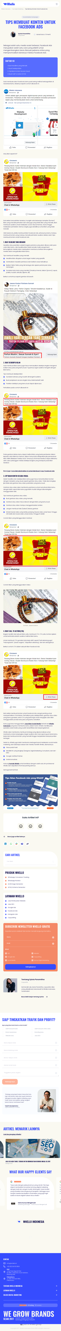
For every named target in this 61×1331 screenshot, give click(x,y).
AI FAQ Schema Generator (16, 887)
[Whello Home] (9, 4)
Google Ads (12, 907)
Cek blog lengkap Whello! (12, 1134)
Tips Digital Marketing (17, 9)
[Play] (30, 606)
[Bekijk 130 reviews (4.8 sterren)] (30, 1305)
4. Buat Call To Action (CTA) (17, 74)
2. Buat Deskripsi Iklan (14, 68)
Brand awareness (11, 1032)
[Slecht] (21, 826)
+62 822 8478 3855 (11, 1266)
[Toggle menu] (56, 4)
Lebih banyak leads (12, 1029)
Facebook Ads (12, 911)
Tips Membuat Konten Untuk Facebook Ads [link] (36, 9)
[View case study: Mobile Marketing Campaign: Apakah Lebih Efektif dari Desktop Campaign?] (30, 1151)
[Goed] (40, 826)
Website (36, 953)
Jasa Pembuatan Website (16, 901)
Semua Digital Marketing (41, 960)
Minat (7, 949)
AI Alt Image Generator (15, 884)
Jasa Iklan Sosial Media (33, 724)
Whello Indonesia (5, 9)
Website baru (10, 1035)
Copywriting (12, 918)
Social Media (11, 960)
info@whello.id (10, 1263)
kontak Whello (14, 764)
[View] (20, 34)
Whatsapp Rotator (14, 881)
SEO (9, 953)
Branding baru (39, 1032)
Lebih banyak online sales (43, 1029)
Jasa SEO (11, 904)
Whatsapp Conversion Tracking (18, 877)
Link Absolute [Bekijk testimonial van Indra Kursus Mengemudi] (30, 1193)
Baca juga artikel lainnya (14, 837)
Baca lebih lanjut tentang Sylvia (34, 997)
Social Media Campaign (30, 17)
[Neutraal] (30, 826)
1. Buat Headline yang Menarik (17, 66)
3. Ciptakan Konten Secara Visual (19, 71)
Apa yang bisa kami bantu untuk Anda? (14, 1025)
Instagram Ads (13, 914)
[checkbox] (6, 953)
